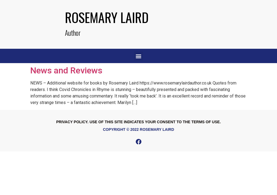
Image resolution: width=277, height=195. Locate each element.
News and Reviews (66, 70)
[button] (138, 55)
